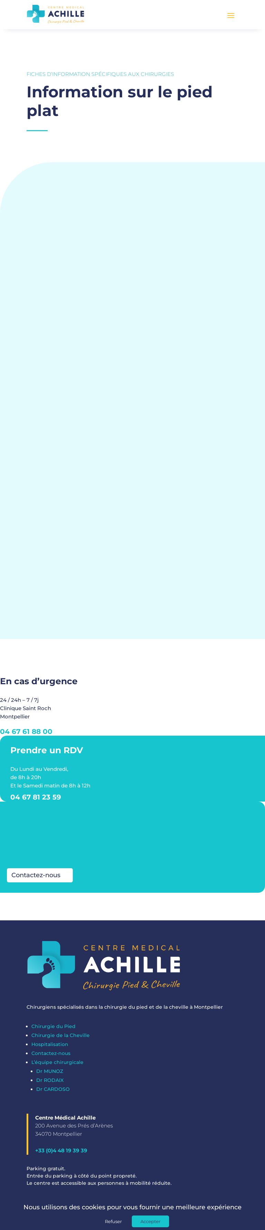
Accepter (150, 1221)
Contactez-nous (35, 879)
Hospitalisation (49, 1048)
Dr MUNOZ (49, 1075)
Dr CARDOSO (53, 1092)
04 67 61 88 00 (26, 735)
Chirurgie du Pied (53, 1030)
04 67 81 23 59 (35, 801)
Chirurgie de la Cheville (60, 1039)
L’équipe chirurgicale (57, 1066)
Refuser (113, 1221)
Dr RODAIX (49, 1084)
